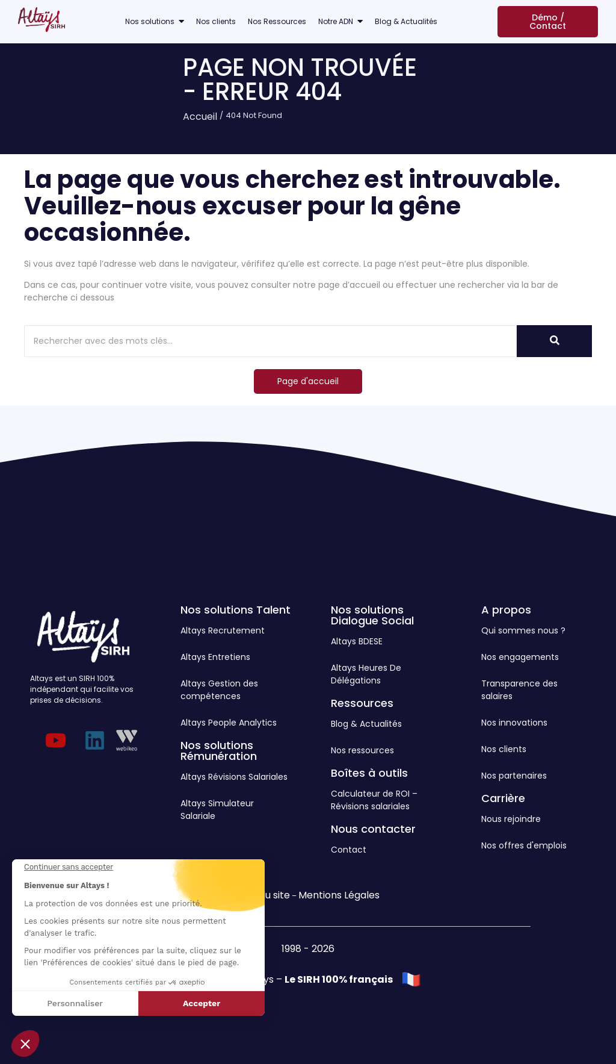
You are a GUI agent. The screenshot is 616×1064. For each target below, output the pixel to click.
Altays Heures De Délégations (366, 674)
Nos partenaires (514, 776)
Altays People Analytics (228, 723)
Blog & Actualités (366, 724)
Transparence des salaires (519, 689)
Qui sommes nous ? (523, 630)
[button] (25, 1043)
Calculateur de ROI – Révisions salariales (374, 800)
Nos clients (503, 749)
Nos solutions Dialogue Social (372, 615)
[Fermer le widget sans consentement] (68, 867)
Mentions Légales (339, 895)
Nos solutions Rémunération (218, 751)
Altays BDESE (357, 641)
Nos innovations (514, 723)
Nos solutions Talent (235, 609)
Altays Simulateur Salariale (217, 809)
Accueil (200, 116)
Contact (348, 850)
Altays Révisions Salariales (234, 777)
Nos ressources (362, 750)
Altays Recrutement (222, 630)
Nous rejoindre (511, 819)
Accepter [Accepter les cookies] (201, 1003)
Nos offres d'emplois (524, 845)
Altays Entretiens (215, 657)
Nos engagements (520, 657)
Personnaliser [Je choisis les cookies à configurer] (75, 1003)
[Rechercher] (253, 341)
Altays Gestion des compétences (219, 689)
